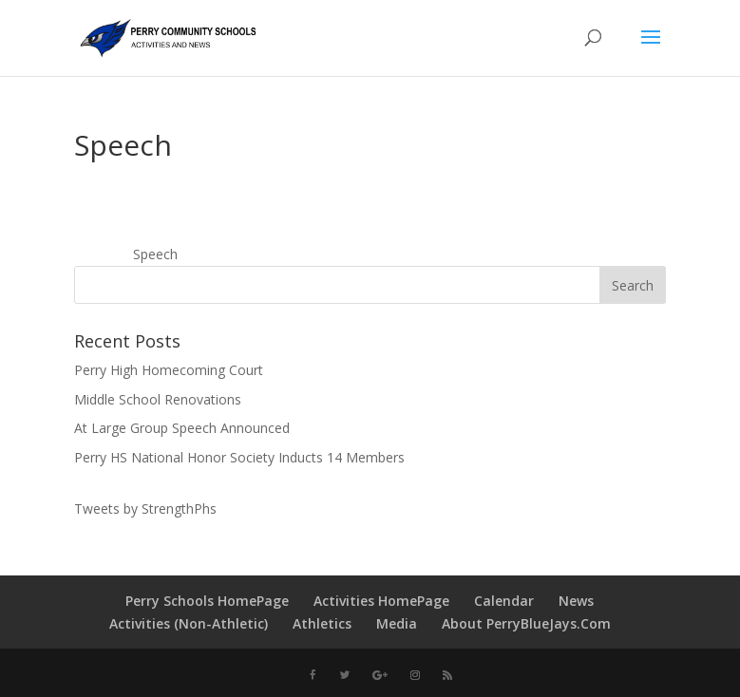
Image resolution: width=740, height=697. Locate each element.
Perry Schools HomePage (207, 601)
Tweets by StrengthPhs (145, 508)
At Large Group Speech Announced (182, 428)
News (576, 601)
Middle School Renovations (157, 399)
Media (396, 623)
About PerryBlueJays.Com (526, 623)
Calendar (504, 601)
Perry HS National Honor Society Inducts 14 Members (239, 457)
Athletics (322, 623)
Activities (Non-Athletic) (188, 623)
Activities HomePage (381, 601)
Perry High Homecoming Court (168, 370)
